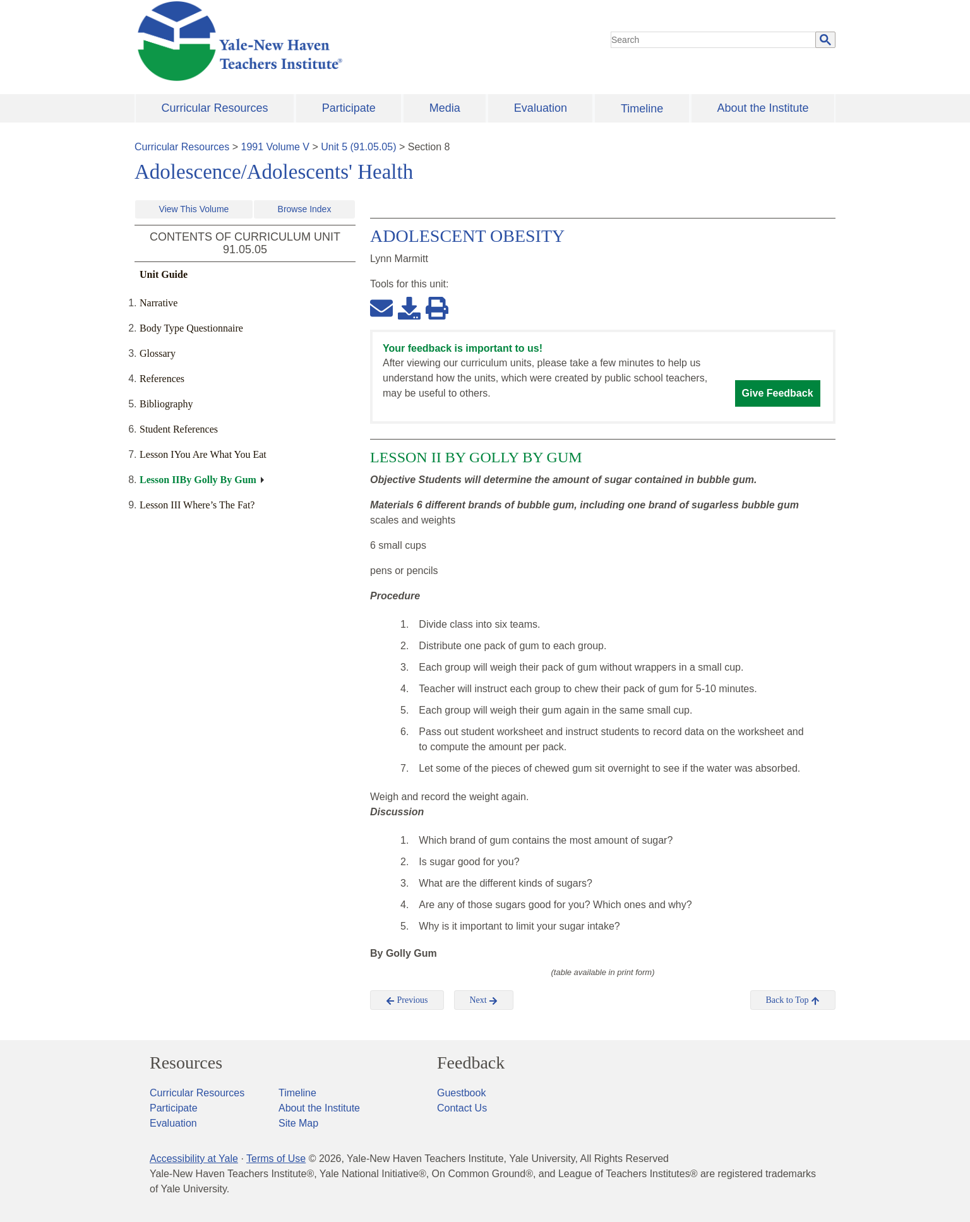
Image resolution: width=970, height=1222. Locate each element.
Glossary (158, 353)
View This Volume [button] (194, 209)
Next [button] (484, 1000)
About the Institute (762, 108)
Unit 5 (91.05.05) (358, 146)
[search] (713, 39)
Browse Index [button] (305, 209)
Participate (349, 108)
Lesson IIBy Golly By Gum (198, 479)
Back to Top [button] (793, 1000)
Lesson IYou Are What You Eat (203, 454)
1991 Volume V (275, 146)
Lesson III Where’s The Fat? (197, 505)
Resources (186, 1062)
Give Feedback (777, 393)
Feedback (471, 1062)
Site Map (298, 1123)
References (162, 378)
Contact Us (462, 1108)
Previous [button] (407, 1000)
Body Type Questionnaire (191, 328)
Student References (179, 429)
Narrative (158, 302)
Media (444, 108)
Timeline (642, 108)
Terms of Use (276, 1158)
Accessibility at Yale (194, 1158)
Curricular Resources (215, 108)
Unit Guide (164, 274)
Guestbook (461, 1092)
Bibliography (166, 403)
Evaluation (540, 108)
